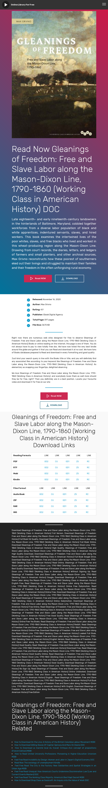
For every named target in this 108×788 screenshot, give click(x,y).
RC (88, 461)
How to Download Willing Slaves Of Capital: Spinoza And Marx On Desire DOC (49, 745)
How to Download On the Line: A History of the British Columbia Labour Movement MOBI (54, 742)
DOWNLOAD (69, 278)
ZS (77, 461)
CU (56, 461)
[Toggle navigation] (104, 4)
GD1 (67, 461)
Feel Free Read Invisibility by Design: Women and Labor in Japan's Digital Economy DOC (54, 760)
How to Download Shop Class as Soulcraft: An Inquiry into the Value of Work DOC (51, 780)
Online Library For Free (22, 5)
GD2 (46, 461)
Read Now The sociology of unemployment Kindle (37, 763)
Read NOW (38, 278)
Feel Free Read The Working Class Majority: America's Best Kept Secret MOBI (49, 777)
